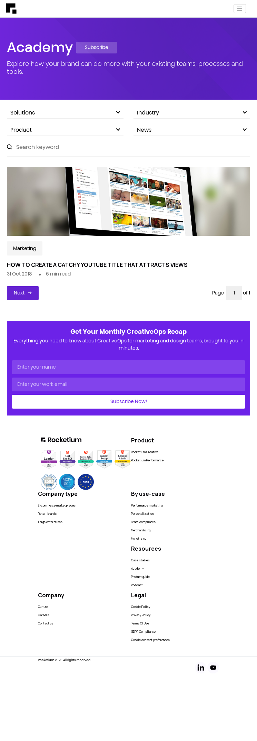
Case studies (140, 560)
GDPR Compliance (143, 632)
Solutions (65, 112)
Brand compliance (143, 522)
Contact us (45, 623)
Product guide (140, 577)
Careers (43, 615)
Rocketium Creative (144, 452)
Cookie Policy (140, 607)
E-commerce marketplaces (57, 505)
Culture (43, 607)
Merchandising (140, 530)
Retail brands (47, 514)
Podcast (137, 585)
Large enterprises (50, 522)
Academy (137, 569)
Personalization (142, 514)
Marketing (24, 248)
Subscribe (96, 47)
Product (65, 129)
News (192, 129)
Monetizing (138, 539)
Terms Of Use (140, 623)
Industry (192, 112)
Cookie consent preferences (150, 640)
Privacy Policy (140, 615)
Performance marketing (146, 505)
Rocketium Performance (147, 460)
